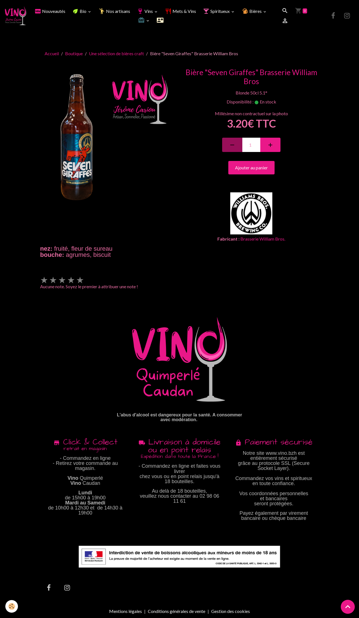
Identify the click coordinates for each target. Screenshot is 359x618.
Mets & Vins (180, 11)
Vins (145, 11)
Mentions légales (125, 611)
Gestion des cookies (230, 611)
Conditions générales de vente (176, 611)
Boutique (74, 53)
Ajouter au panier (251, 167)
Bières (252, 11)
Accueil (52, 53)
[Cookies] (12, 606)
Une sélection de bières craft (116, 53)
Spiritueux (217, 11)
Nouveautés (49, 11)
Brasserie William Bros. (262, 238)
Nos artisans (114, 11)
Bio (79, 11)
